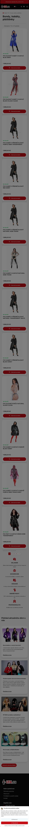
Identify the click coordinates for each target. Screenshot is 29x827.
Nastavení (14, 819)
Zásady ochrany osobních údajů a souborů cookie (14, 825)
